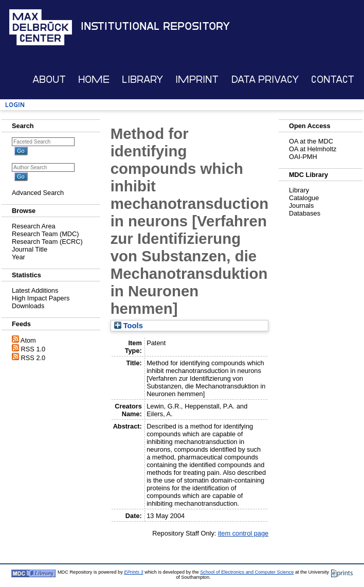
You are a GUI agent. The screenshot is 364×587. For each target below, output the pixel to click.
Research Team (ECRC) (47, 241)
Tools (128, 326)
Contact (332, 79)
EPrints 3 (133, 572)
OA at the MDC (311, 141)
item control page (243, 533)
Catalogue (304, 198)
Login (15, 104)
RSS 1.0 (33, 349)
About (49, 79)
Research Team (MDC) (45, 234)
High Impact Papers (40, 298)
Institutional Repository (155, 26)
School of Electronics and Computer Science (247, 572)
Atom (28, 340)
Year (18, 257)
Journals (301, 205)
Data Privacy (265, 79)
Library (142, 79)
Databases (304, 213)
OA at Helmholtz (312, 149)
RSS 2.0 (33, 358)
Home (94, 79)
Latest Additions (35, 290)
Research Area (34, 226)
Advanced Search (38, 193)
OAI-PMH (303, 157)
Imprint (197, 79)
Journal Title (29, 249)
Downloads (28, 306)
